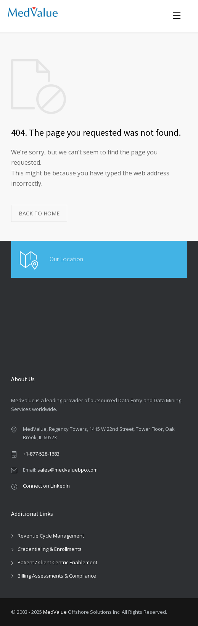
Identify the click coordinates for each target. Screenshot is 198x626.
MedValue (55, 611)
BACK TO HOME (39, 213)
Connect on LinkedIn (46, 485)
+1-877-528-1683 (41, 453)
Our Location (66, 259)
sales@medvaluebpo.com (67, 469)
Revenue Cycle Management (51, 535)
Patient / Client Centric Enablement (57, 562)
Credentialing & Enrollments (50, 549)
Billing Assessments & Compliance (57, 575)
